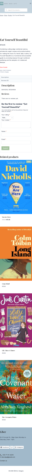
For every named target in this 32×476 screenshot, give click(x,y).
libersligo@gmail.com (8, 457)
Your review (5, 120)
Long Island (6, 284)
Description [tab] (5, 77)
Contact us (3, 461)
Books (7, 72)
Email (3, 139)
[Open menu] (30, 3)
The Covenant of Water (9, 417)
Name (3, 131)
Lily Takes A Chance (8, 350)
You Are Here (6, 217)
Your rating (5, 115)
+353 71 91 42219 (7, 455)
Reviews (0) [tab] (5, 80)
